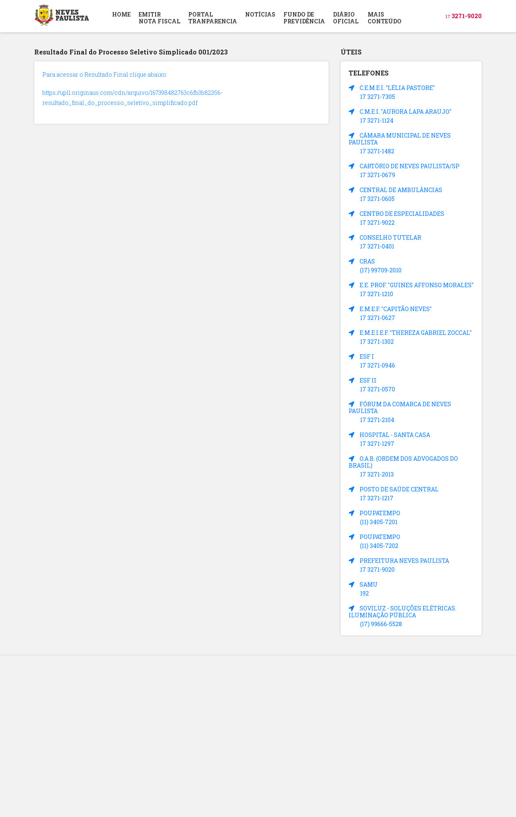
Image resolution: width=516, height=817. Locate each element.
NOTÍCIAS (260, 14)
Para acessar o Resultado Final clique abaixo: (104, 74)
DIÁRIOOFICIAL (345, 18)
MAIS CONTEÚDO (385, 18)
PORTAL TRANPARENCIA (212, 18)
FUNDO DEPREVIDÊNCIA (304, 18)
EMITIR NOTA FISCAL (159, 18)
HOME (121, 14)
